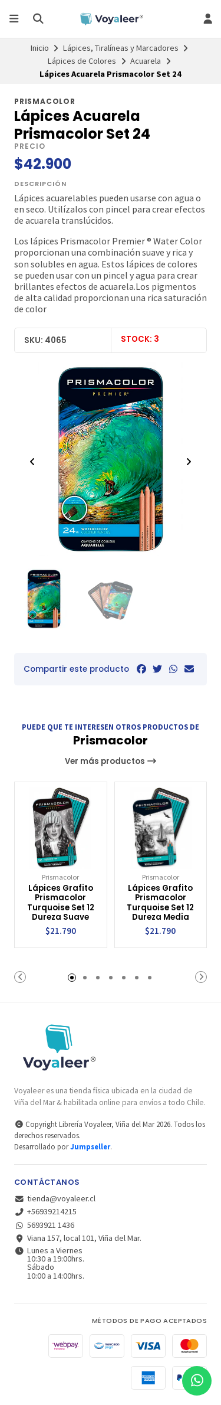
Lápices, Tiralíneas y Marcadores (121, 48)
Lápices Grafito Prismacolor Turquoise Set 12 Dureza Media (160, 903)
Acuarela (145, 60)
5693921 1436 (44, 1225)
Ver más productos (111, 761)
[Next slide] (188, 461)
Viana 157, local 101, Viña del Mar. (77, 1238)
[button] (20, 977)
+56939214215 (45, 1211)
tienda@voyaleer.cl (54, 1198)
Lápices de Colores (82, 60)
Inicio (40, 48)
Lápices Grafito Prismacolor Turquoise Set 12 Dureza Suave (60, 903)
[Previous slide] (32, 461)
